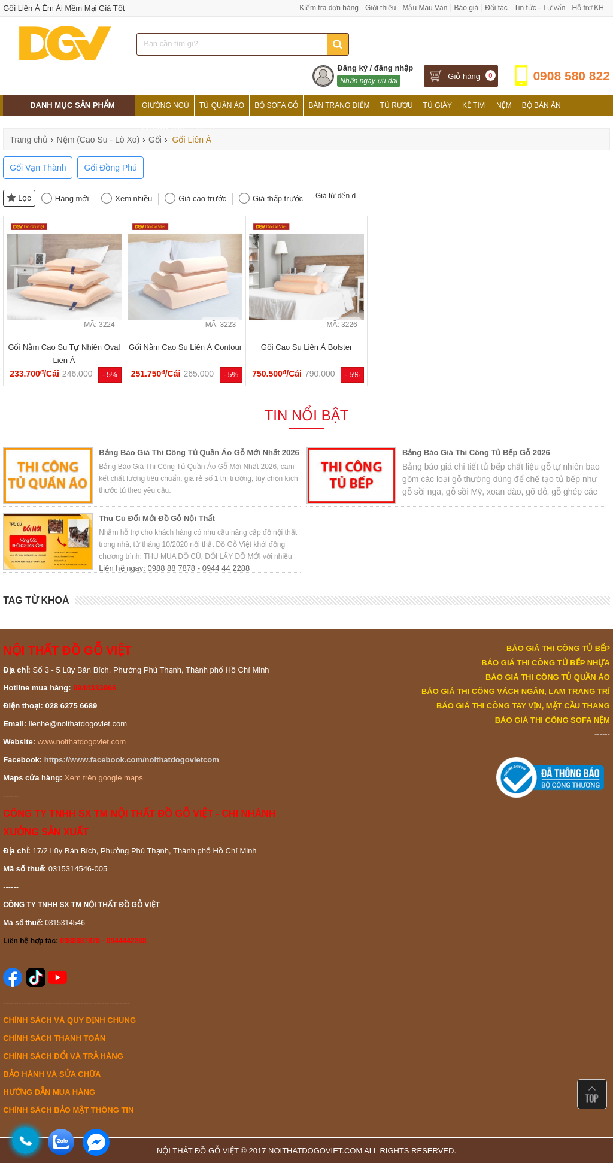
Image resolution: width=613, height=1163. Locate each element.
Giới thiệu (380, 8)
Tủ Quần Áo (221, 105)
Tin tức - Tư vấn (540, 8)
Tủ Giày (437, 105)
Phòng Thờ (163, 127)
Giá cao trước (202, 198)
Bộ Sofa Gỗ (276, 105)
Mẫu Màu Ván (424, 8)
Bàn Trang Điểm (338, 105)
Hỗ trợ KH (588, 8)
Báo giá (466, 8)
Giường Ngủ (165, 105)
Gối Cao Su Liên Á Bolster (307, 347)
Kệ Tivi (474, 105)
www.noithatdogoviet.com (82, 741)
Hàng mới (72, 198)
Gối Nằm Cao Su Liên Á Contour (185, 347)
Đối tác (496, 8)
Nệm (504, 105)
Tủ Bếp (208, 127)
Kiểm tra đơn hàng (329, 8)
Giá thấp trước (278, 198)
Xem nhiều (133, 198)
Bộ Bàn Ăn (541, 105)
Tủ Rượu (396, 105)
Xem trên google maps (104, 777)
